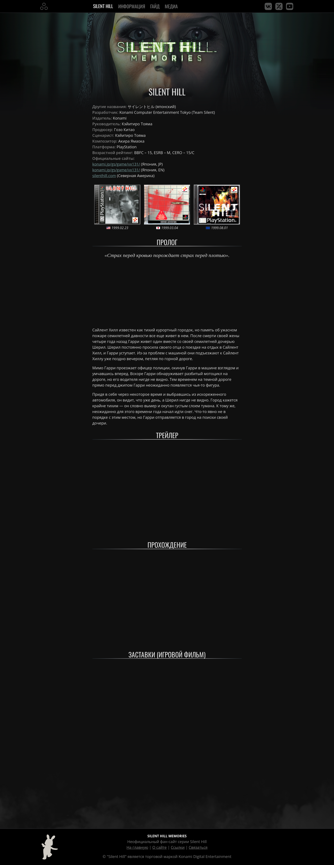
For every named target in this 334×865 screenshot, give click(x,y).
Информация (131, 6)
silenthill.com (104, 175)
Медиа (172, 6)
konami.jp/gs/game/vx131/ (116, 164)
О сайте (159, 847)
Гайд (155, 6)
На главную (137, 847)
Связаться (198, 847)
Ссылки (178, 847)
